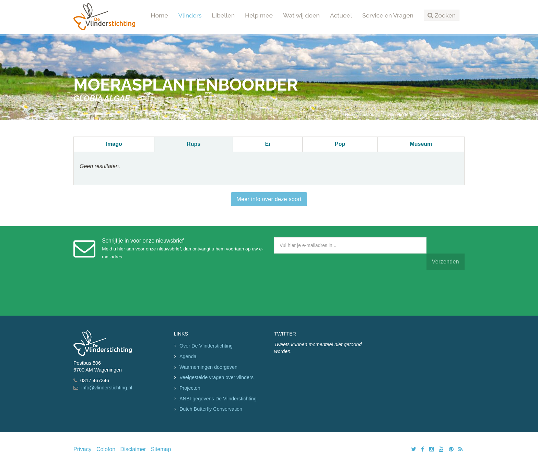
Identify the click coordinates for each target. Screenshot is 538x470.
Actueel (341, 15)
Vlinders (190, 15)
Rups (193, 144)
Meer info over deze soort (268, 199)
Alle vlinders (400, 114)
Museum (421, 144)
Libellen (223, 15)
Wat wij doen (301, 15)
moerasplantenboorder (442, 114)
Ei (267, 144)
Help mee (259, 15)
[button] (442, 15)
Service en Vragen (387, 15)
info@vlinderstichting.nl (106, 387)
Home (159, 15)
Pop (340, 144)
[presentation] (326, 291)
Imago (114, 144)
